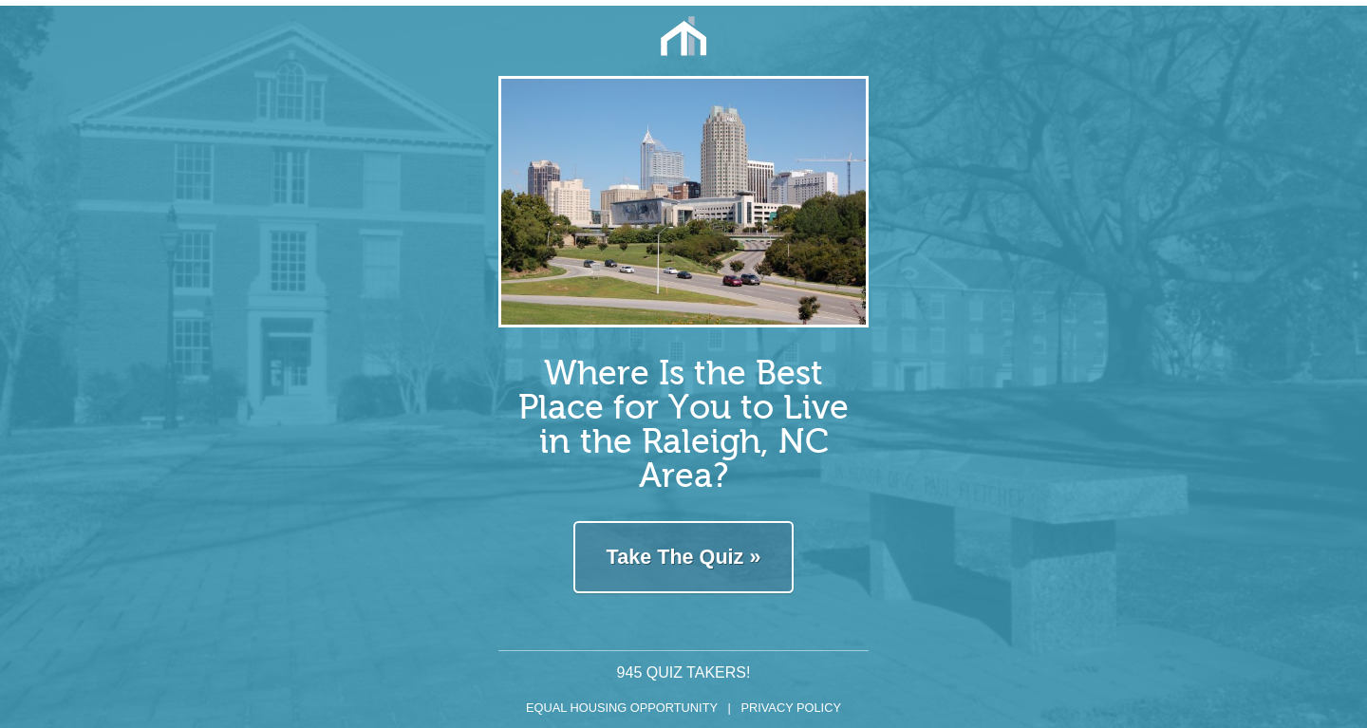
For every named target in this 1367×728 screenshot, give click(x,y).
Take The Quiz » (684, 557)
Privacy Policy (790, 707)
